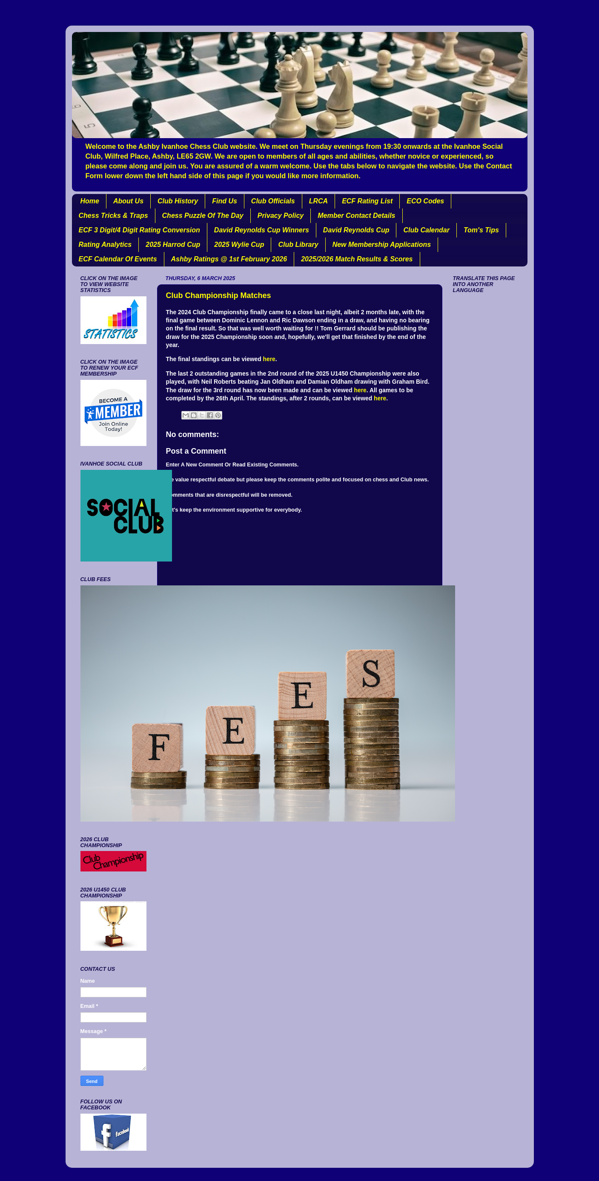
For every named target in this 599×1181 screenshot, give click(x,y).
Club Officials (273, 201)
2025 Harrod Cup (173, 244)
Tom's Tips (481, 230)
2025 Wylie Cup (239, 244)
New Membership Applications (381, 244)
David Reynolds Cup (356, 230)
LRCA (318, 201)
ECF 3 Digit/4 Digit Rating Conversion (139, 230)
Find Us (224, 201)
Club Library (298, 244)
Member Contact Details (356, 215)
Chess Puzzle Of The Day (203, 215)
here (269, 359)
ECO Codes (425, 201)
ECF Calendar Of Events (118, 259)
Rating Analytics (105, 244)
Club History (178, 201)
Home (89, 201)
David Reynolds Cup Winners (261, 230)
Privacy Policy (281, 215)
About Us (128, 201)
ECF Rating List (367, 201)
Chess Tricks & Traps (113, 215)
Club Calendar (426, 230)
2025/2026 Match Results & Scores (357, 259)
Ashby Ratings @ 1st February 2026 (229, 259)
